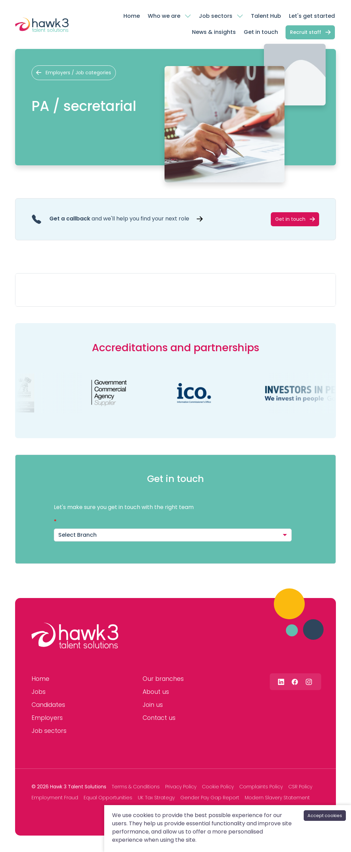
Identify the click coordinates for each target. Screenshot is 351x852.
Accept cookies (324, 815)
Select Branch (77, 535)
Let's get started (312, 16)
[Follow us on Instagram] (309, 681)
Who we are (164, 16)
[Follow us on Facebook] (295, 681)
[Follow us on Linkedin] (281, 681)
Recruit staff (305, 32)
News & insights (214, 32)
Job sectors (215, 16)
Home (131, 16)
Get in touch (261, 32)
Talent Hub (266, 16)
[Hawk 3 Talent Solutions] (75, 636)
